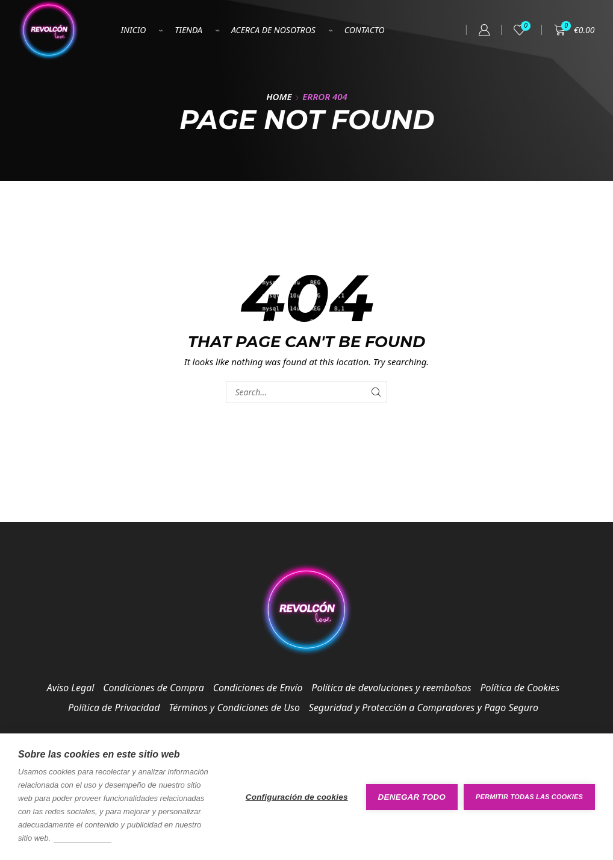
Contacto (364, 30)
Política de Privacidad (114, 707)
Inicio (133, 30)
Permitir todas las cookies (529, 796)
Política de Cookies (520, 687)
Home (278, 96)
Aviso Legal (71, 687)
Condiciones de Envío (258, 687)
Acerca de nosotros (273, 30)
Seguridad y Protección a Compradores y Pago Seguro (423, 707)
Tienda (188, 30)
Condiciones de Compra (153, 687)
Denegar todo (412, 797)
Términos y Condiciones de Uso (234, 707)
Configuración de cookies (297, 797)
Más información (82, 838)
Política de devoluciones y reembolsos (391, 687)
